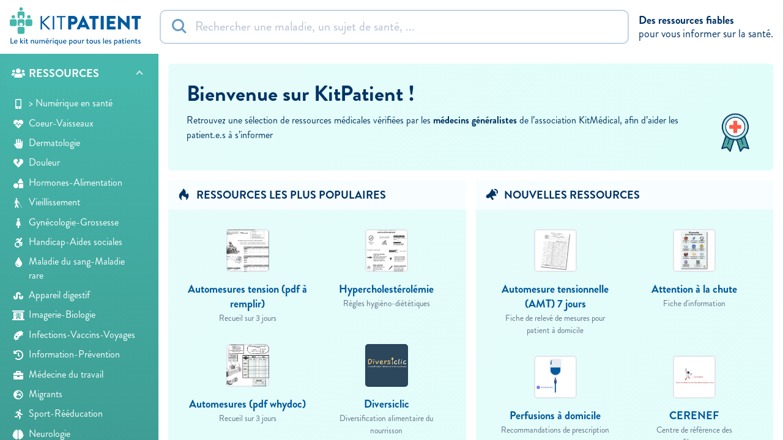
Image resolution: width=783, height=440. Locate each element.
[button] (79, 73)
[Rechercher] (394, 27)
